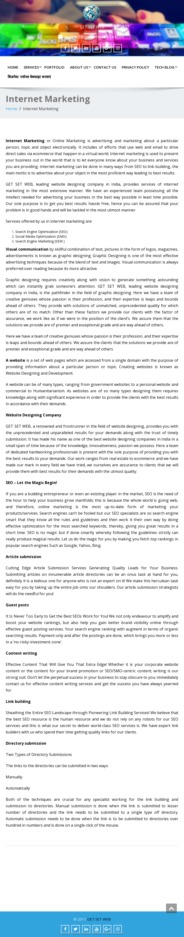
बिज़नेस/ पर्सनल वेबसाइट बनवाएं (29, 76)
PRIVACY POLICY (135, 67)
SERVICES (32, 67)
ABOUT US (80, 67)
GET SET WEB (99, 919)
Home (13, 67)
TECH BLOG (165, 67)
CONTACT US (105, 67)
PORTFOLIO (54, 67)
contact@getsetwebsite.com (94, 36)
